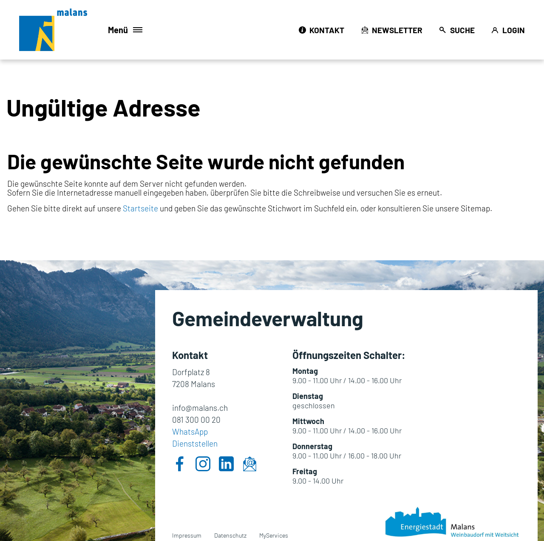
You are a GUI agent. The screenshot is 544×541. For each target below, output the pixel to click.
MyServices (273, 535)
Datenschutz (230, 535)
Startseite (140, 208)
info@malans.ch (200, 408)
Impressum (186, 535)
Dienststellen (195, 443)
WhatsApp (190, 431)
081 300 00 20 (196, 419)
